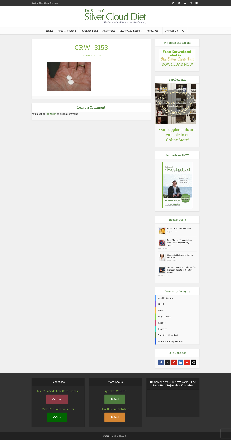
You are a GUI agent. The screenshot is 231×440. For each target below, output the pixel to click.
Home (49, 30)
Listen (57, 399)
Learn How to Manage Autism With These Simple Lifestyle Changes (179, 242)
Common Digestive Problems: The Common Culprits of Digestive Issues (181, 270)
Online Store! (177, 139)
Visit (57, 417)
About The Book (66, 30)
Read (114, 399)
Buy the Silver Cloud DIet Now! (45, 3)
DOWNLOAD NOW (177, 64)
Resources (152, 30)
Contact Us (171, 30)
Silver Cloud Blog (129, 30)
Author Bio (108, 30)
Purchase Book (89, 30)
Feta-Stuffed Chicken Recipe (179, 228)
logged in (51, 113)
